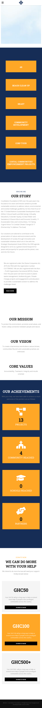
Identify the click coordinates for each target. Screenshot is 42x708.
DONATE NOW (21, 607)
